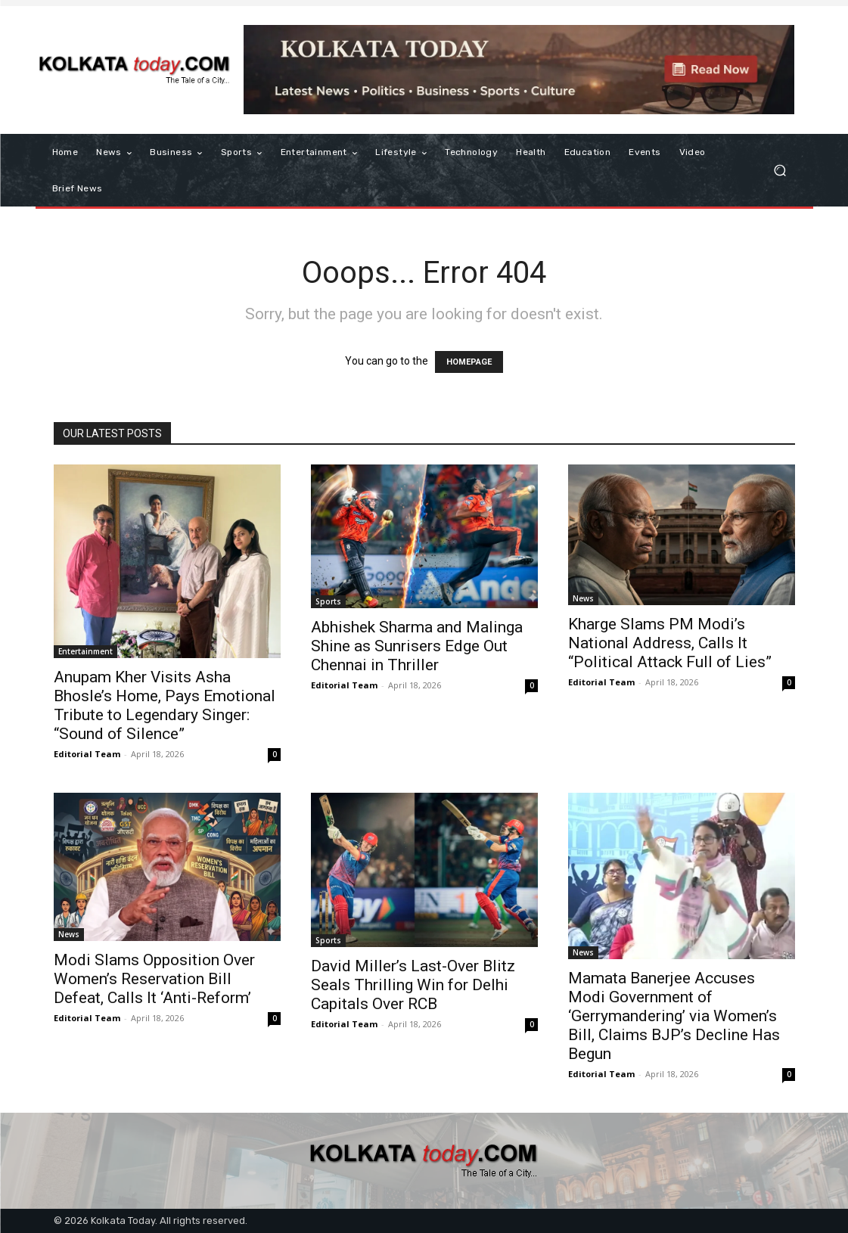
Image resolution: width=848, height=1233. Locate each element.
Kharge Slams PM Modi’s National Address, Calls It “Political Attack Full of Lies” (670, 643)
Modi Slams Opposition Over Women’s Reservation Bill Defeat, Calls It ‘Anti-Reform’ (154, 979)
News (583, 598)
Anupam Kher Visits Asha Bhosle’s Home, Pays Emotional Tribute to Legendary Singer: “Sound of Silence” (164, 705)
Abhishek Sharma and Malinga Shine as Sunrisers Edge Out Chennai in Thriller (417, 646)
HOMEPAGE (469, 362)
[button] (780, 170)
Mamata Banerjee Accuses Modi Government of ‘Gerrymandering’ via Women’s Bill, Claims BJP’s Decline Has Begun (674, 1016)
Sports (328, 601)
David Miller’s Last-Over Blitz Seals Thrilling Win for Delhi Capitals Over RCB (413, 985)
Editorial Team (87, 753)
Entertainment (85, 651)
